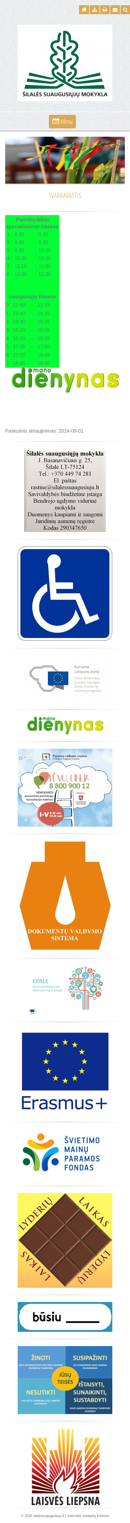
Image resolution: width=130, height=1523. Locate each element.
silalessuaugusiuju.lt (48, 1516)
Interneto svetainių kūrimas (88, 1516)
